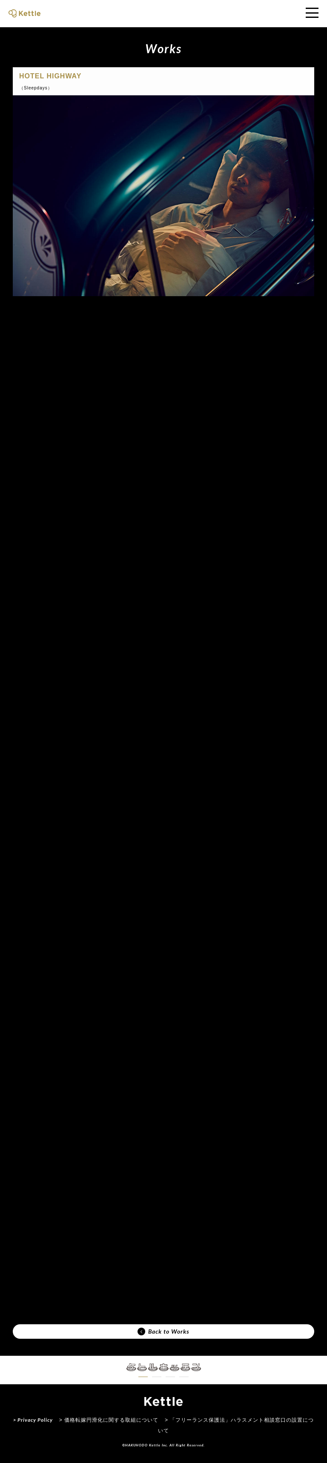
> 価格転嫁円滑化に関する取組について (108, 1420)
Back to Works (163, 1331)
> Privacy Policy (33, 1420)
